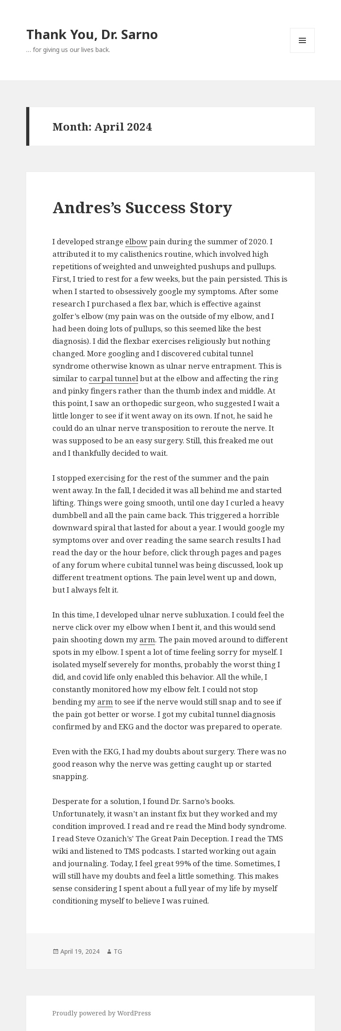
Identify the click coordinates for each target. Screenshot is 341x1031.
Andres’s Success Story (142, 207)
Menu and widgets (302, 52)
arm (147, 639)
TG (118, 951)
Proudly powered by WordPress (101, 1013)
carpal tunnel (113, 378)
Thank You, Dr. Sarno (92, 34)
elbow (136, 241)
